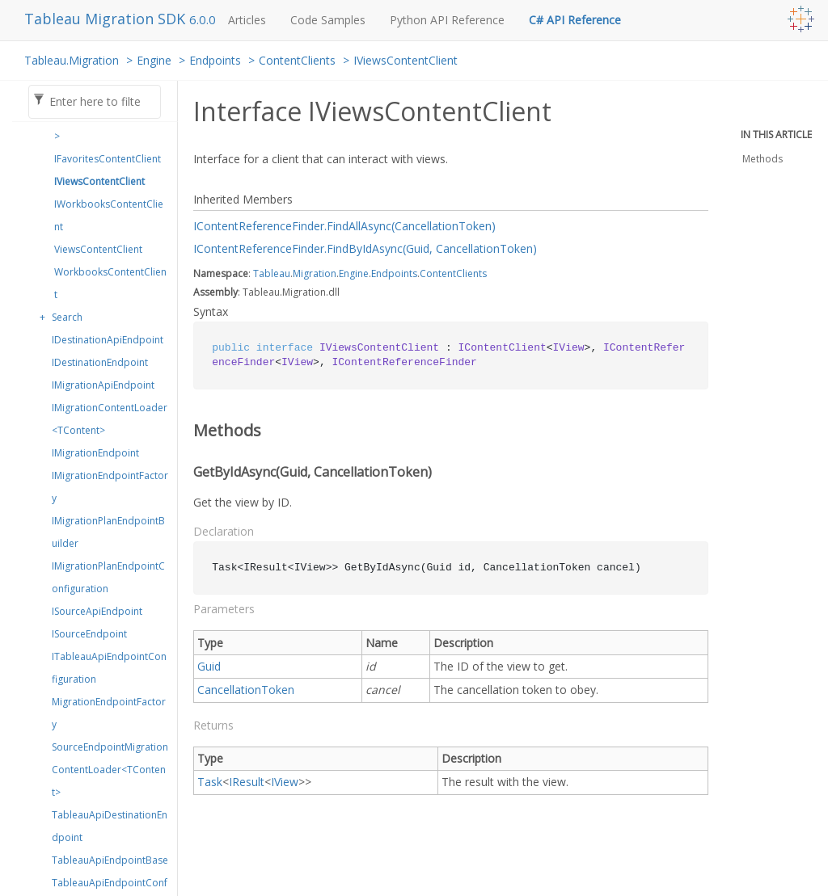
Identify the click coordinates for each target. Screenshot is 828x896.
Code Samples (327, 19)
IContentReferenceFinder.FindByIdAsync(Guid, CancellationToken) (365, 248)
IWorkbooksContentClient (108, 215)
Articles (247, 19)
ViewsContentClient (98, 249)
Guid (209, 666)
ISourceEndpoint (89, 634)
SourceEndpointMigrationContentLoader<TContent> (110, 769)
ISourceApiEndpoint (97, 611)
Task (209, 781)
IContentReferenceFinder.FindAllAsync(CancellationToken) (344, 225)
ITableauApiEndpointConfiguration (109, 668)
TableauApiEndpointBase (110, 860)
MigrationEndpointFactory (109, 713)
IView (284, 781)
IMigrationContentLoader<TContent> (109, 419)
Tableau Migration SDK (106, 18)
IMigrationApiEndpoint (103, 385)
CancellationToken (245, 689)
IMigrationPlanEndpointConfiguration (108, 577)
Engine (154, 60)
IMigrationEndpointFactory (110, 487)
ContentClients (297, 60)
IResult (246, 781)
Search (67, 317)
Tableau (271, 273)
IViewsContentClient (405, 60)
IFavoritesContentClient (107, 159)
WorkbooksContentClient (110, 283)
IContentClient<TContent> (110, 125)
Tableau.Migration (71, 60)
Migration (314, 273)
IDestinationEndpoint (100, 362)
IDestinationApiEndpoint (107, 340)
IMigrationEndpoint (95, 453)
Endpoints (215, 60)
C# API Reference (575, 19)
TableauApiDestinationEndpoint (109, 826)
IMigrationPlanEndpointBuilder (108, 532)
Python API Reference (447, 19)
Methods (762, 159)
